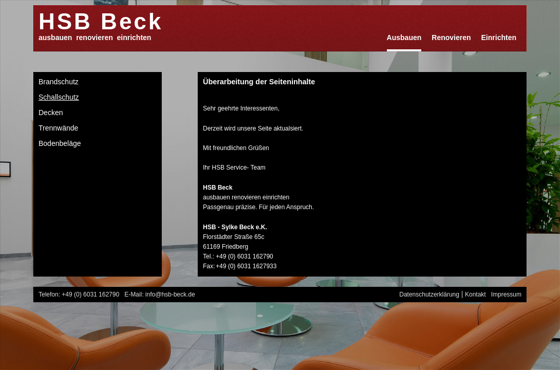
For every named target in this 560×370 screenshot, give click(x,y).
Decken (51, 112)
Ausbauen (404, 37)
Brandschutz (59, 82)
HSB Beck (101, 21)
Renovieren (451, 37)
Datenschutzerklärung (429, 294)
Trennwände (58, 128)
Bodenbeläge (60, 143)
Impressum (506, 294)
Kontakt (475, 294)
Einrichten (498, 37)
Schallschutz (59, 97)
